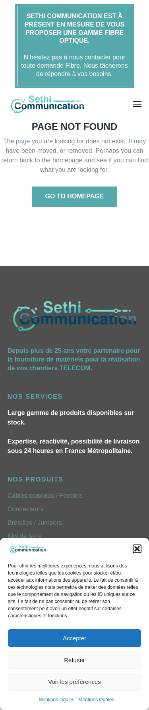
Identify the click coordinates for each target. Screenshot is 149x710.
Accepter (74, 638)
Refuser (74, 660)
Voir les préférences (74, 681)
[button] (137, 549)
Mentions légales (56, 699)
